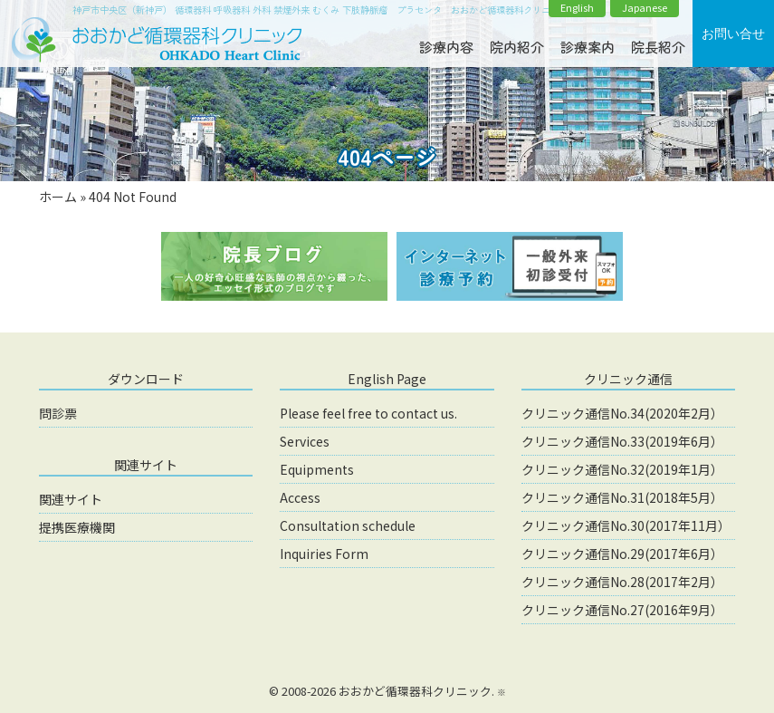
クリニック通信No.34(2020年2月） (622, 413)
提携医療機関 (77, 527)
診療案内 (587, 46)
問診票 (58, 413)
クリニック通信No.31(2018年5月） (622, 497)
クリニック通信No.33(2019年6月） (622, 441)
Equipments (317, 469)
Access (300, 497)
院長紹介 (658, 46)
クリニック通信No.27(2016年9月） (622, 610)
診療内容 (446, 46)
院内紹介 (517, 46)
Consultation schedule (348, 525)
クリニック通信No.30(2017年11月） (626, 525)
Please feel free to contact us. (368, 413)
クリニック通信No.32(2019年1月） (622, 469)
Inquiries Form (324, 553)
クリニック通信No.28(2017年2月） (622, 582)
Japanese (644, 8)
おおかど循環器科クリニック (415, 690)
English (577, 8)
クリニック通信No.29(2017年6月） (622, 553)
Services (305, 441)
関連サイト (70, 499)
